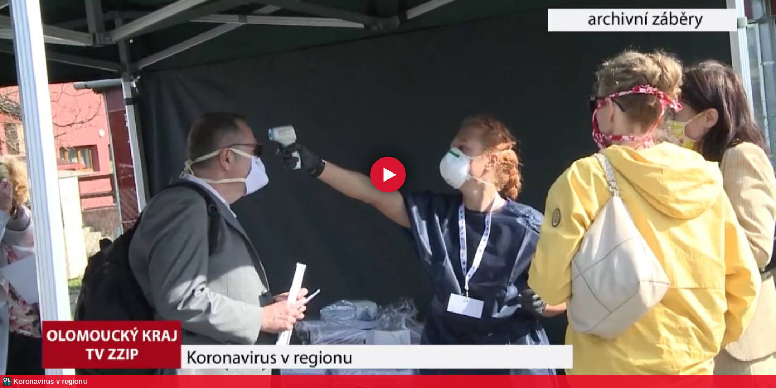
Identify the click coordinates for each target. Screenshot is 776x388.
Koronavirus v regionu (50, 381)
